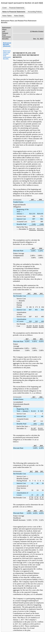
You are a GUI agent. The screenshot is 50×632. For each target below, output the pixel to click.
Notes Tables (6, 16)
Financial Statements (16, 8)
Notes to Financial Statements (13, 12)
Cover (4, 8)
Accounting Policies (34, 12)
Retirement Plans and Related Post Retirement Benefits (7, 55)
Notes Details (18, 16)
